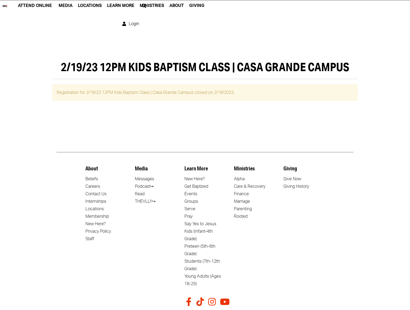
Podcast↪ (144, 186)
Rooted (241, 216)
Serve (189, 209)
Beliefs (91, 179)
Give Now (292, 179)
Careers (92, 186)
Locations (94, 209)
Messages (144, 179)
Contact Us (96, 194)
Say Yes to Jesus (200, 224)
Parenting (243, 209)
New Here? (95, 224)
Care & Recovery (249, 186)
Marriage (242, 201)
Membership (97, 216)
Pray (188, 216)
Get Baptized (196, 186)
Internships (95, 201)
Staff (89, 239)
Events (190, 194)
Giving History (296, 186)
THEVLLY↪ (145, 201)
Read (140, 194)
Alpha (239, 179)
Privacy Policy (98, 231)
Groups (191, 201)
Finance (241, 194)
